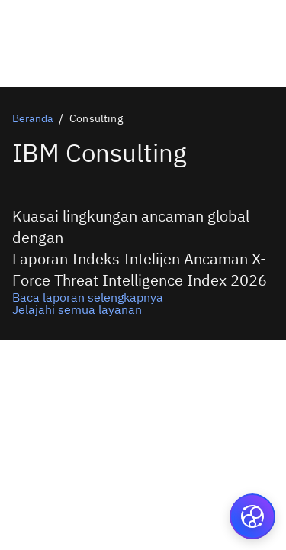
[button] (252, 516)
